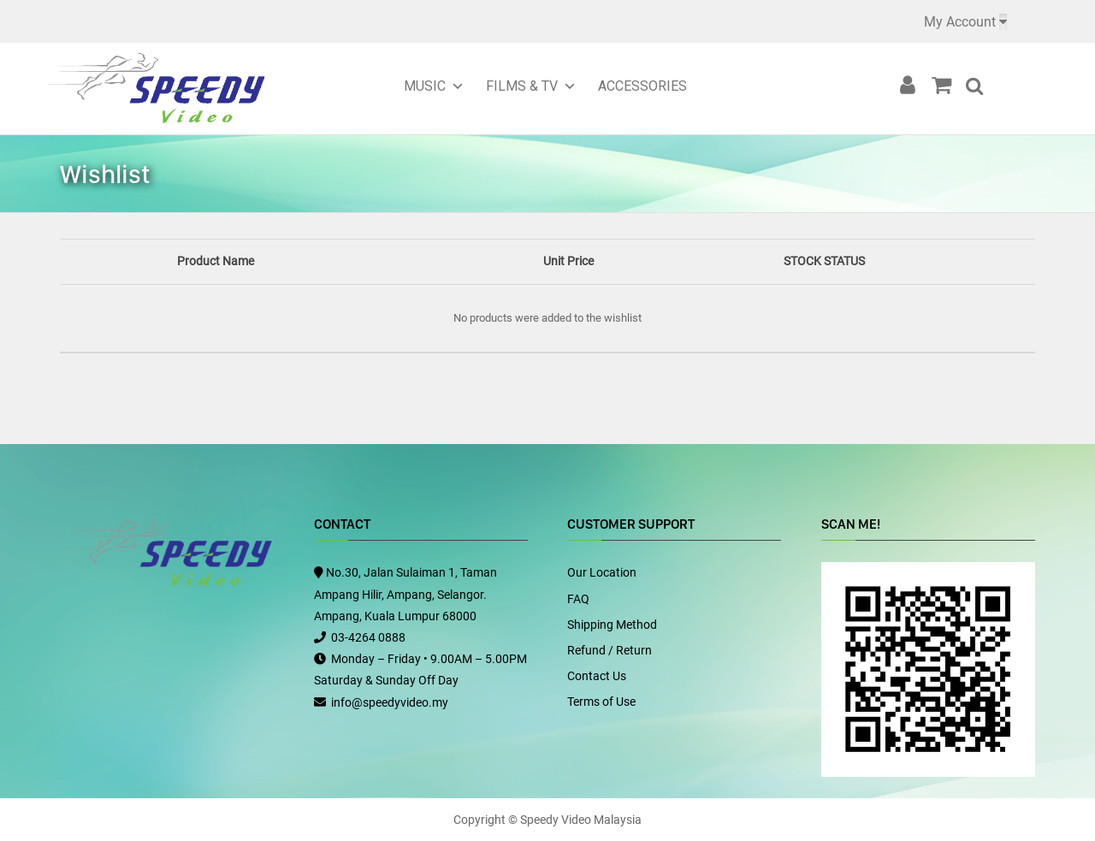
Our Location (601, 572)
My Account (960, 22)
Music (425, 86)
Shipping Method (612, 624)
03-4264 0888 (368, 637)
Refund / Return (609, 650)
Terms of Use (601, 701)
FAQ (578, 599)
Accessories (642, 86)
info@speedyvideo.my (389, 702)
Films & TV (522, 86)
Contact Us (596, 676)
